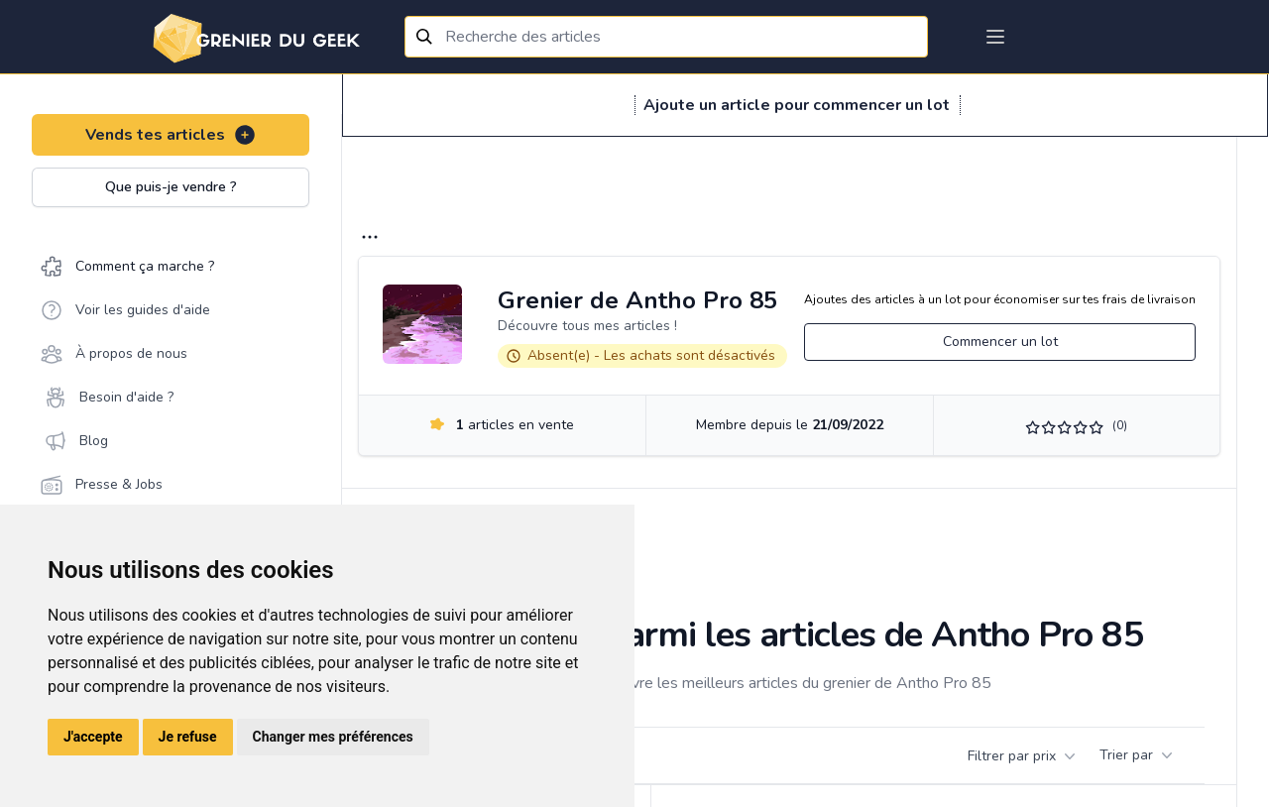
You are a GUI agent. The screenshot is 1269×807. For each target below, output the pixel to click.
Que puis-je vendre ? (171, 186)
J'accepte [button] (93, 737)
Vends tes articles (171, 135)
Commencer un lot (1000, 341)
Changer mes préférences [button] (333, 737)
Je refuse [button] (188, 737)
